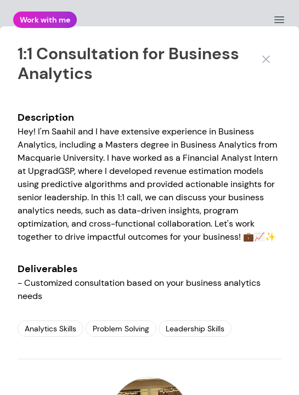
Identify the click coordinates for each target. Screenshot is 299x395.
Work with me (45, 20)
